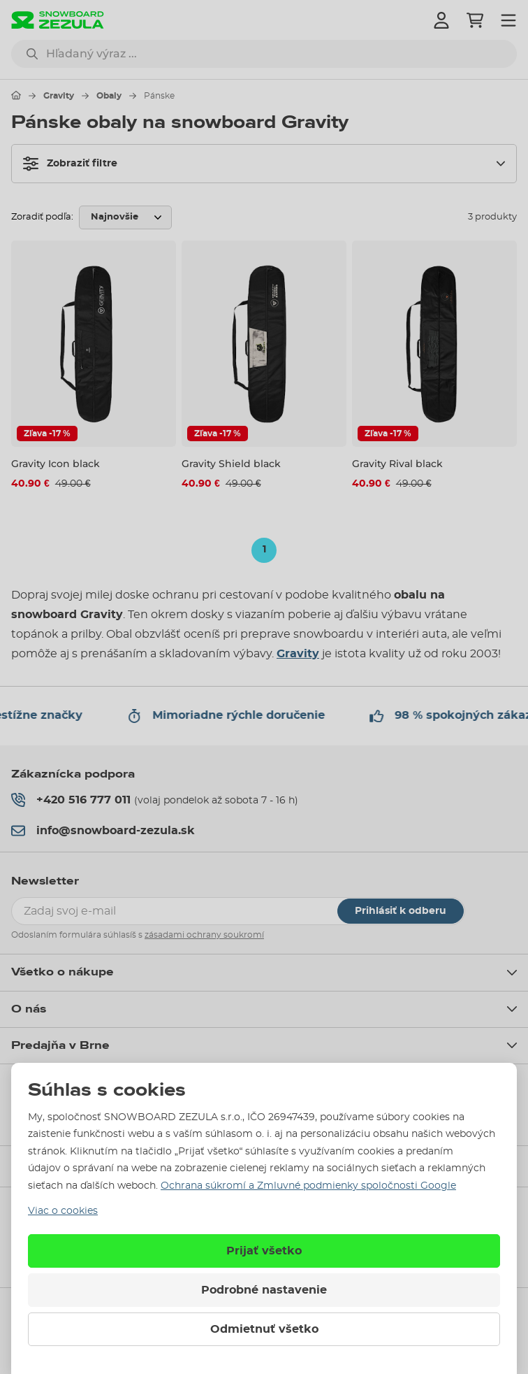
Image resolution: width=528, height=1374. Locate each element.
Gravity (58, 96)
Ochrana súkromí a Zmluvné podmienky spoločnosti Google (308, 1186)
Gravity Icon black (55, 463)
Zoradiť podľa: (42, 217)
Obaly (109, 96)
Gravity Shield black (231, 463)
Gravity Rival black (397, 463)
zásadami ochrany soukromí (204, 935)
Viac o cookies (63, 1211)
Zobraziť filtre (70, 163)
